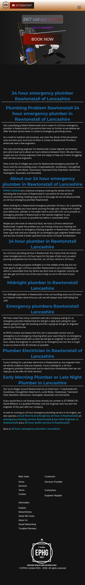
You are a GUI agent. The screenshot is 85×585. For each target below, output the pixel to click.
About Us (23, 520)
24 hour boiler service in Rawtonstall (47, 422)
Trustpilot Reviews (27, 528)
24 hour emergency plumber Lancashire (35, 428)
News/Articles (25, 512)
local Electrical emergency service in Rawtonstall (48, 415)
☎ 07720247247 (22, 5)
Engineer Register (53, 495)
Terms (22, 490)
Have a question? (42, 27)
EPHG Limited (11, 190)
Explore (22, 508)
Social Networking (27, 524)
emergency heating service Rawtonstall (27, 419)
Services (23, 486)
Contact (22, 494)
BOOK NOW (42, 39)
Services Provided (53, 482)
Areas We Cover (26, 516)
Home (21, 482)
